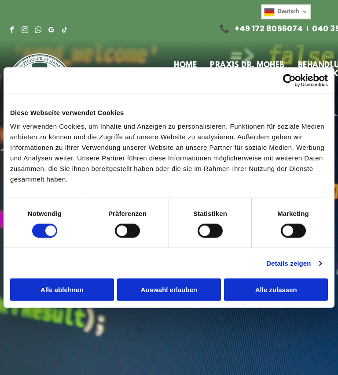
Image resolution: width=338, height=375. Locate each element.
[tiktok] (64, 31)
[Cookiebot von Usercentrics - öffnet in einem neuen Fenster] (289, 80)
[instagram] (25, 31)
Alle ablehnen (62, 289)
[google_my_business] (51, 31)
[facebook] (12, 31)
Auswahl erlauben (169, 289)
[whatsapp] (38, 31)
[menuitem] (185, 65)
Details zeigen (288, 263)
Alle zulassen (276, 289)
